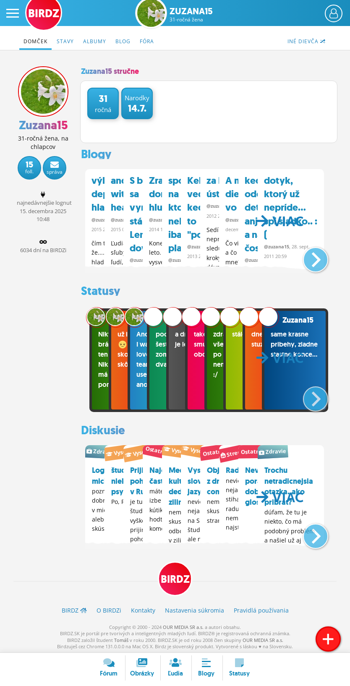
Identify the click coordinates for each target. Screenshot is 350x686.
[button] (308, 254)
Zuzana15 (191, 14)
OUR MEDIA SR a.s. (183, 625)
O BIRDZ (109, 609)
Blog (123, 41)
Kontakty (143, 609)
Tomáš (121, 638)
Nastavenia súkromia (194, 609)
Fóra (147, 41)
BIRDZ (175, 577)
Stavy (65, 41)
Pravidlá (261, 609)
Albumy (94, 41)
